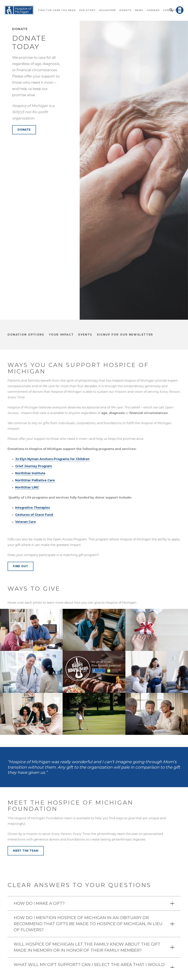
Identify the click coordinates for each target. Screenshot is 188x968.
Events (85, 334)
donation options (26, 334)
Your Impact (61, 334)
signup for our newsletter (125, 334)
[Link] (19, 10)
